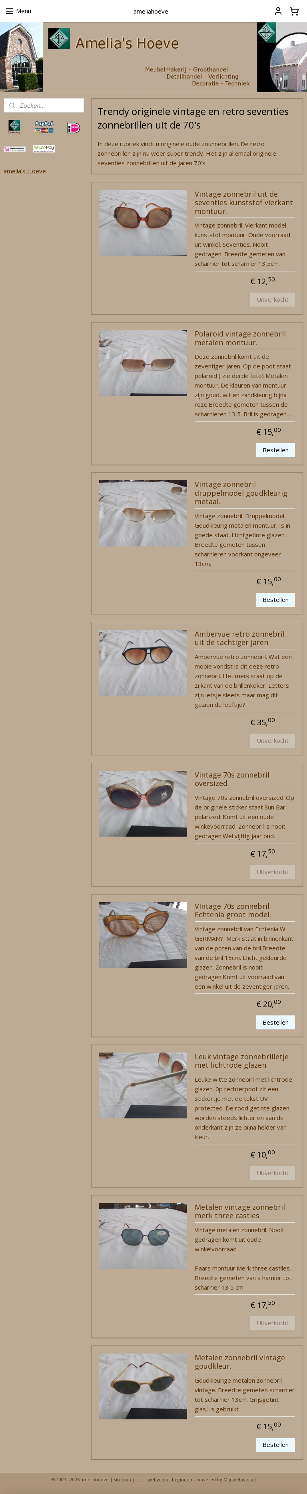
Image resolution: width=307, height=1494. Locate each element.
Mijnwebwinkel (239, 1479)
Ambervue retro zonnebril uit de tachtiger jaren (240, 638)
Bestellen (276, 450)
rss (139, 1479)
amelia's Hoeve (25, 171)
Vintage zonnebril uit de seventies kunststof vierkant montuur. (244, 203)
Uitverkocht (273, 299)
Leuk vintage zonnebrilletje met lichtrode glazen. (242, 1061)
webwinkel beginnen (170, 1479)
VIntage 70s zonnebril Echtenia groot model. (233, 910)
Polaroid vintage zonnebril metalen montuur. (240, 338)
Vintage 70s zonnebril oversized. (232, 779)
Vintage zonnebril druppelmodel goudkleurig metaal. (241, 493)
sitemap (122, 1479)
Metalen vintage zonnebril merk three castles (240, 1211)
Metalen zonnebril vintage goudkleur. (240, 1362)
